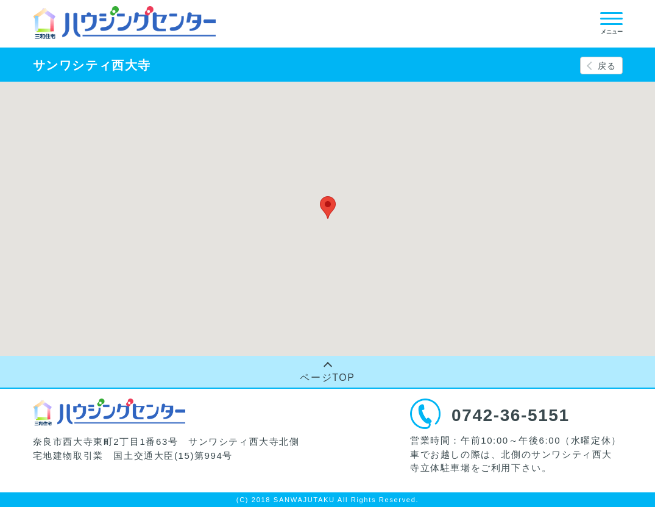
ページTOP (327, 377)
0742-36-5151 (510, 415)
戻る (607, 66)
